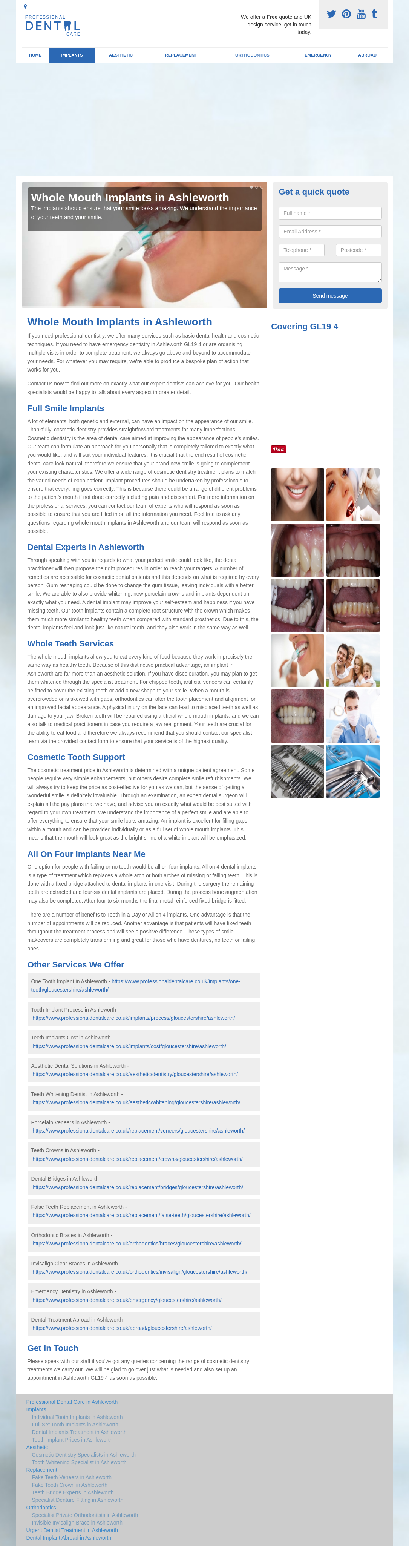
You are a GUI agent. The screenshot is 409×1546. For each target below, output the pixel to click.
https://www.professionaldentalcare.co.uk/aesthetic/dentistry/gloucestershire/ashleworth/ (135, 1074)
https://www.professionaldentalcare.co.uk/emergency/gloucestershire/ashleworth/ (126, 1300)
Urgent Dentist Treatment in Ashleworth (72, 1530)
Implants (72, 55)
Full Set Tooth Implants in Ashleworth (75, 1425)
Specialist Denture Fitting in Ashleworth (78, 1500)
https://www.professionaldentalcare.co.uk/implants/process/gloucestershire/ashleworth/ (133, 1018)
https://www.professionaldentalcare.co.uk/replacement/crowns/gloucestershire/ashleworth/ (137, 1159)
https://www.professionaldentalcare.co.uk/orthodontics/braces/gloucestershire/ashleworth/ (136, 1243)
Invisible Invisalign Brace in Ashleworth (77, 1523)
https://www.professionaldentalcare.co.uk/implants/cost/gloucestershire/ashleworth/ (129, 1046)
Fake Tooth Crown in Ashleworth (70, 1485)
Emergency (318, 55)
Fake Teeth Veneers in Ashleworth (72, 1477)
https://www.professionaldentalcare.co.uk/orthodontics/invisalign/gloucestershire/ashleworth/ (139, 1272)
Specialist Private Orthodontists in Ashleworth (85, 1515)
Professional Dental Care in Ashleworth (72, 1402)
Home (35, 55)
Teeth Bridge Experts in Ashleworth (73, 1492)
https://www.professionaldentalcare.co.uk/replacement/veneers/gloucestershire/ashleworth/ (138, 1131)
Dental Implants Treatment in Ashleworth (79, 1432)
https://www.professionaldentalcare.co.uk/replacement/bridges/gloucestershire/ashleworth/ (137, 1187)
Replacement (181, 55)
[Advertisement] (204, 119)
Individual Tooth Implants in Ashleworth (77, 1417)
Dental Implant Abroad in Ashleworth (69, 1538)
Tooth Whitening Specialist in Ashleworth (79, 1462)
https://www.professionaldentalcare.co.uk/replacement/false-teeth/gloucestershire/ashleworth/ (141, 1215)
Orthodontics (252, 55)
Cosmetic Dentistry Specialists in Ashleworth (84, 1455)
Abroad (367, 55)
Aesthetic (121, 55)
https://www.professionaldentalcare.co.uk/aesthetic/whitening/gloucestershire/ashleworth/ (136, 1102)
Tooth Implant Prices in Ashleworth (72, 1440)
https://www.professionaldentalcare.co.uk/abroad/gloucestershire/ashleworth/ (121, 1328)
